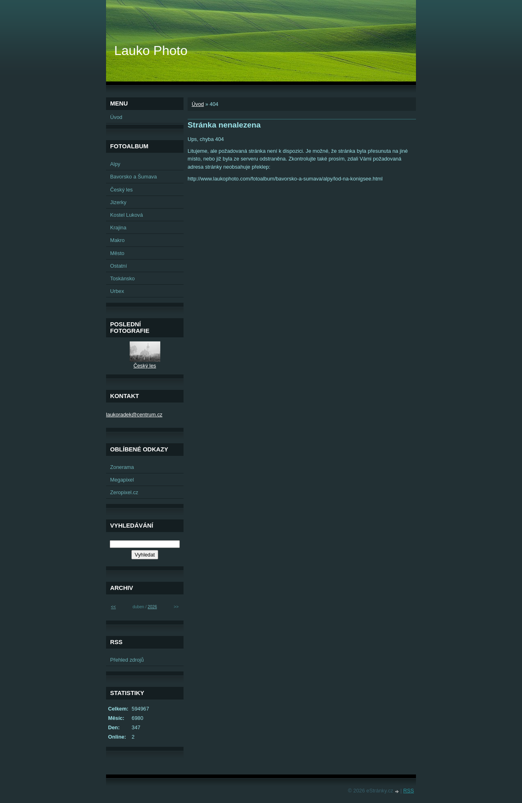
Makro (117, 240)
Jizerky (118, 202)
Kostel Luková (126, 215)
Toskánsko (122, 278)
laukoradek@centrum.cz (134, 414)
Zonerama (122, 467)
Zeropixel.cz (124, 492)
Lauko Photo (151, 50)
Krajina (118, 227)
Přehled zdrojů (127, 660)
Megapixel (122, 480)
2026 (152, 607)
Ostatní (118, 266)
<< (113, 607)
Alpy (115, 164)
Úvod (198, 104)
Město (117, 253)
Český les (121, 190)
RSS (408, 791)
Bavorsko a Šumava (133, 177)
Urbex (117, 291)
